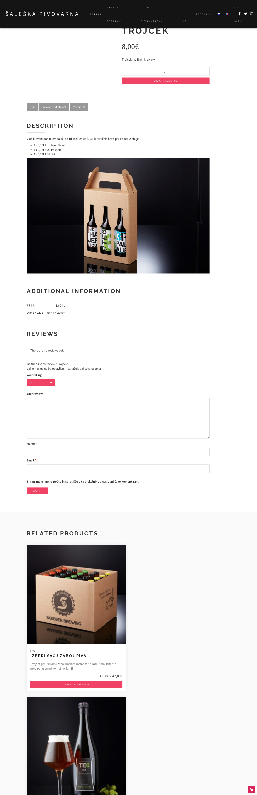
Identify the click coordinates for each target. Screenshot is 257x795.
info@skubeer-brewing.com (45, 707)
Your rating (34, 377)
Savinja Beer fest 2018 (44, 757)
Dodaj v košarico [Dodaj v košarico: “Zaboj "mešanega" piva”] (199, 649)
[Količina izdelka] (166, 73)
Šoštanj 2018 (38, 761)
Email (31, 462)
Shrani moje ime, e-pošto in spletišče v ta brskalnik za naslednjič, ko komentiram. (83, 483)
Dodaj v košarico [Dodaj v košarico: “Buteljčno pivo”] (128, 645)
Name (32, 445)
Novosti (174, 743)
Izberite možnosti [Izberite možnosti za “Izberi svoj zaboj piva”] (58, 658)
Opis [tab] (32, 108)
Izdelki (95, 14)
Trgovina (204, 14)
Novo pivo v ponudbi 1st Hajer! (50, 743)
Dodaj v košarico (166, 82)
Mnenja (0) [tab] (79, 108)
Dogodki (174, 738)
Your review (36, 395)
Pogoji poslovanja (178, 766)
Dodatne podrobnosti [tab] (53, 108)
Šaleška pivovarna (42, 13)
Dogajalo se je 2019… (44, 738)
